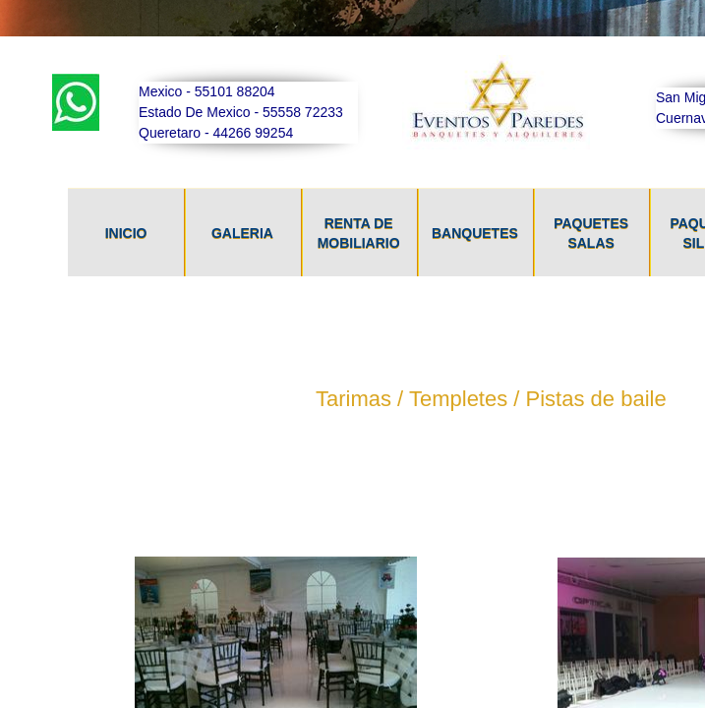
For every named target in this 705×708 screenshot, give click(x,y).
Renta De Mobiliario (359, 233)
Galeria (242, 233)
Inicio (126, 233)
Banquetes (475, 233)
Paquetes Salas (591, 233)
